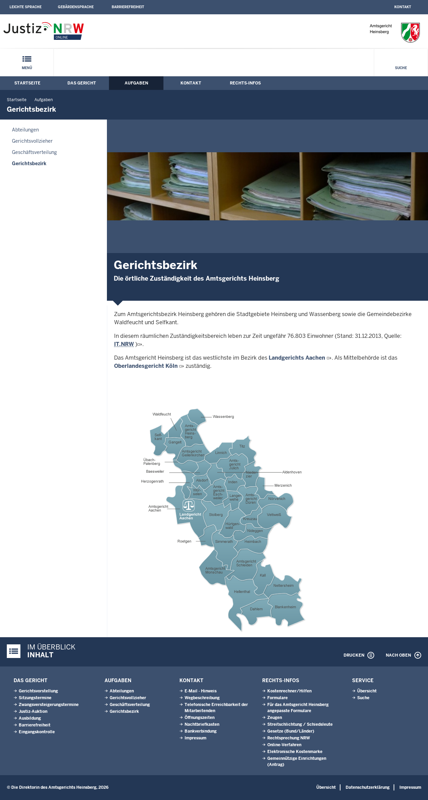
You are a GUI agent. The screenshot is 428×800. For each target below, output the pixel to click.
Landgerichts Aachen (297, 357)
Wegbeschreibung (202, 698)
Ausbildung (30, 718)
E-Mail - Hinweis (201, 691)
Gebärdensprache (76, 7)
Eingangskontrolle (37, 732)
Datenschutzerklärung (368, 787)
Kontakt (402, 7)
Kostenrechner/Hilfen (289, 691)
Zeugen (274, 717)
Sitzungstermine (35, 698)
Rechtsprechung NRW (288, 738)
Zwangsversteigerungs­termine (49, 704)
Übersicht (367, 691)
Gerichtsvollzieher (32, 141)
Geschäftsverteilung (34, 152)
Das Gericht (81, 83)
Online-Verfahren (284, 745)
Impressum (195, 738)
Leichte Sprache (26, 7)
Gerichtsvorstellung (38, 691)
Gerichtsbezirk (29, 163)
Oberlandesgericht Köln (146, 366)
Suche (401, 68)
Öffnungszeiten (200, 717)
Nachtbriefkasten (202, 724)
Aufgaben (136, 83)
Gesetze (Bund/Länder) (290, 731)
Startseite (27, 83)
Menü (27, 68)
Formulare (277, 698)
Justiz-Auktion (33, 711)
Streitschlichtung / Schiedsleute (300, 724)
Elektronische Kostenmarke (294, 751)
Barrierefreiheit (128, 7)
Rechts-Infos (245, 83)
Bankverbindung (201, 731)
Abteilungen (25, 130)
